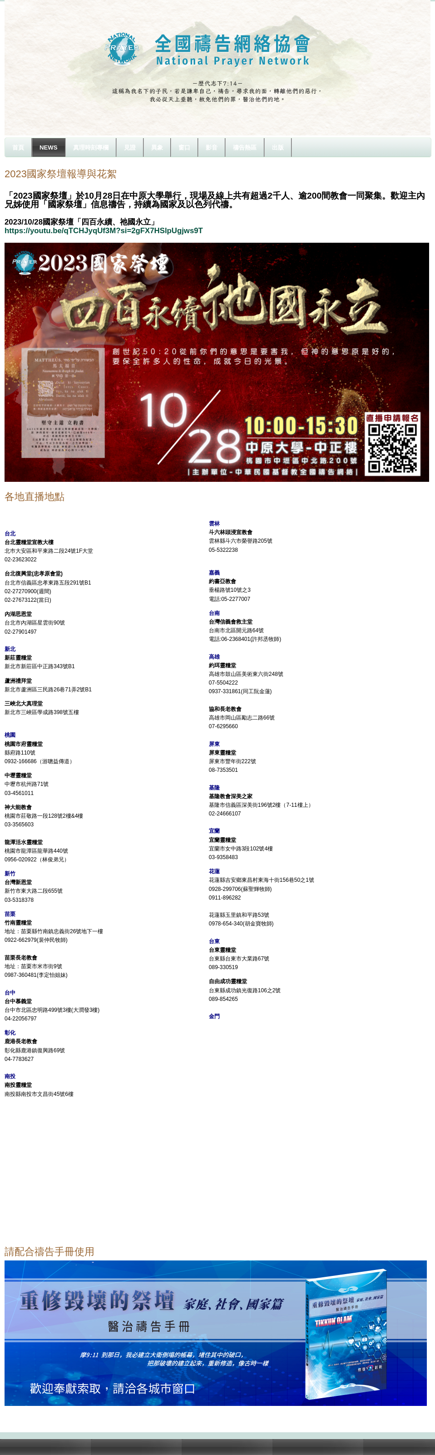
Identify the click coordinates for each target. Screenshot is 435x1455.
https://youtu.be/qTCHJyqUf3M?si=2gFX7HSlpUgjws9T (104, 230)
